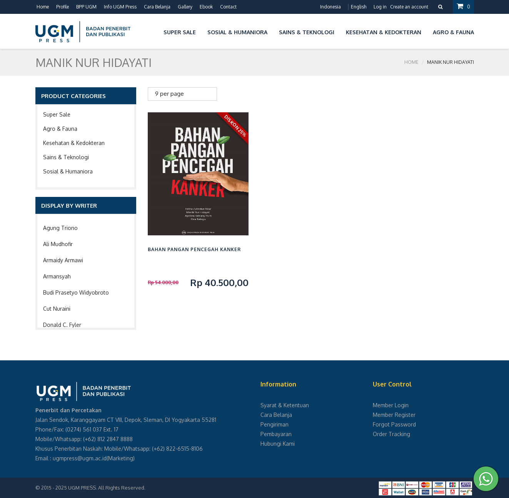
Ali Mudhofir (58, 244)
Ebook (206, 7)
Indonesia (330, 7)
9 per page (169, 93)
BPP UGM (86, 7)
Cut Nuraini (56, 308)
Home (43, 7)
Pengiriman (274, 424)
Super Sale (56, 114)
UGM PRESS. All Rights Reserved (106, 488)
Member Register (394, 414)
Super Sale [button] (180, 32)
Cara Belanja (157, 7)
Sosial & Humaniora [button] (237, 32)
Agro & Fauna (60, 128)
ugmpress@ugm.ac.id (80, 458)
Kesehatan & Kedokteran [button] (383, 32)
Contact (228, 7)
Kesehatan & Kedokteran (74, 143)
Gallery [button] (185, 7)
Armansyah (57, 276)
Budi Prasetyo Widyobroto (76, 292)
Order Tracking (391, 434)
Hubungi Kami (277, 443)
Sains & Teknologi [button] (306, 32)
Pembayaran (276, 434)
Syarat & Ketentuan (284, 405)
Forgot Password (394, 424)
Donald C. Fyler (62, 324)
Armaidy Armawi (63, 260)
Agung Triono (60, 228)
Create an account (409, 7)
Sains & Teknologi (66, 157)
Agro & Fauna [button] (453, 32)
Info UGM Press (120, 7)
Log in (380, 7)
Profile (62, 7)
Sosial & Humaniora (68, 171)
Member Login (391, 405)
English (358, 7)
